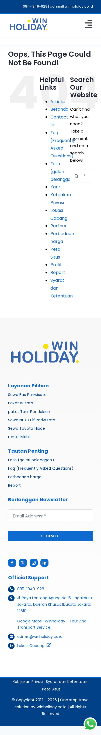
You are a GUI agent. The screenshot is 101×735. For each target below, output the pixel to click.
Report (57, 272)
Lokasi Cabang (30, 645)
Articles (58, 102)
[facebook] (12, 563)
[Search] (76, 176)
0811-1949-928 (30, 589)
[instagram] (34, 563)
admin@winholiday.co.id (39, 636)
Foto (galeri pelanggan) (62, 171)
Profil (55, 265)
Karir (55, 187)
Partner (58, 226)
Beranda (59, 109)
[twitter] (23, 563)
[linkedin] (44, 563)
